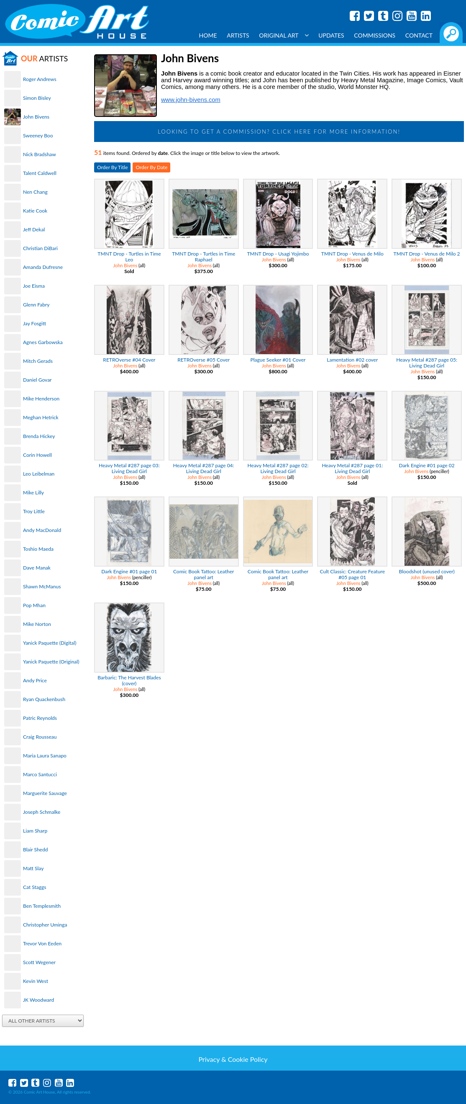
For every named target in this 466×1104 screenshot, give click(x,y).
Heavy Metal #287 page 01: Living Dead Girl (352, 468)
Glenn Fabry (36, 304)
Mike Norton (37, 624)
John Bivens (36, 117)
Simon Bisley (37, 98)
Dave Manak (37, 568)
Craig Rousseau (39, 737)
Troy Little (34, 511)
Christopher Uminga (45, 925)
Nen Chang (35, 192)
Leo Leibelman (38, 474)
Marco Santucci (40, 774)
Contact (419, 35)
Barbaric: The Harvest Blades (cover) (129, 680)
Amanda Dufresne (43, 267)
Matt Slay (33, 868)
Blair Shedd (35, 849)
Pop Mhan (34, 605)
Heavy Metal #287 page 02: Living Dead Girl (278, 468)
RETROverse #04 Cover (129, 360)
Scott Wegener (39, 962)
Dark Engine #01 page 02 (426, 465)
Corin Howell (37, 455)
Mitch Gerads (38, 361)
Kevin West (35, 981)
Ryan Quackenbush (44, 699)
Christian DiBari (40, 248)
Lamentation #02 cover (352, 360)
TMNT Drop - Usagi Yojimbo (278, 254)
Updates (331, 35)
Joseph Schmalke (41, 812)
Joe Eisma (34, 286)
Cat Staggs (34, 887)
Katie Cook (35, 211)
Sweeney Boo (38, 135)
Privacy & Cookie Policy (232, 1059)
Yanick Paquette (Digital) (49, 643)
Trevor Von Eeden (42, 943)
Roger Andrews (39, 79)
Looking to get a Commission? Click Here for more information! (279, 131)
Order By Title (112, 167)
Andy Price (35, 680)
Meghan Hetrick (41, 417)
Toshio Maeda (38, 549)
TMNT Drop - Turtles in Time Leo (129, 257)
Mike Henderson (41, 398)
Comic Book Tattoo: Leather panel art (203, 574)
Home (208, 35)
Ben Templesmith (42, 906)
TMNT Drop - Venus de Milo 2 (427, 254)
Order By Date (151, 167)
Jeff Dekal (34, 229)
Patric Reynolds (40, 718)
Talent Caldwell (39, 173)
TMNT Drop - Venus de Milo (352, 254)
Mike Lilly (33, 492)
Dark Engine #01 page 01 (129, 571)
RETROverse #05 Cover (203, 360)
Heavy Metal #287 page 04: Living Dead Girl (203, 468)
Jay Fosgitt (34, 323)
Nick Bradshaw (39, 154)
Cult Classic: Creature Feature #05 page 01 (352, 574)
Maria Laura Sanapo (45, 755)
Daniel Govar (37, 380)
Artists (238, 35)
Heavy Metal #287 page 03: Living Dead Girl (129, 468)
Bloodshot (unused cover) (427, 571)
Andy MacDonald (42, 530)
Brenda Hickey (39, 436)
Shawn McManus (42, 586)
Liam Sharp (35, 831)
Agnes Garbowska (43, 342)
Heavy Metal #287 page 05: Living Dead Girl (426, 363)
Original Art (283, 35)
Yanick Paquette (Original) (51, 661)
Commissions (374, 35)
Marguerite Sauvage (45, 793)
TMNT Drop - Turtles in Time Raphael (203, 257)
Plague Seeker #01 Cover (278, 360)
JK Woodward (38, 1000)
